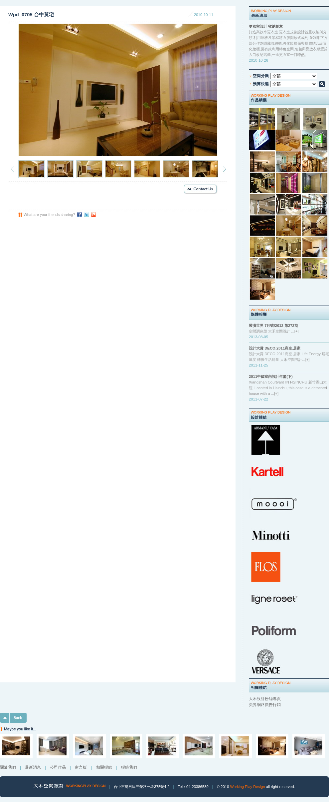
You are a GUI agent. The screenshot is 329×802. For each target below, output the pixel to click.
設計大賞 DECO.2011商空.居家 (274, 348)
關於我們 (8, 767)
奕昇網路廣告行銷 (265, 704)
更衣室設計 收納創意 (266, 26)
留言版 (81, 767)
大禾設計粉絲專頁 (265, 698)
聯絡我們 (129, 767)
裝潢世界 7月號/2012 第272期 (273, 326)
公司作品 (58, 767)
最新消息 (33, 767)
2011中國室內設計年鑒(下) (271, 377)
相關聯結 (104, 767)
